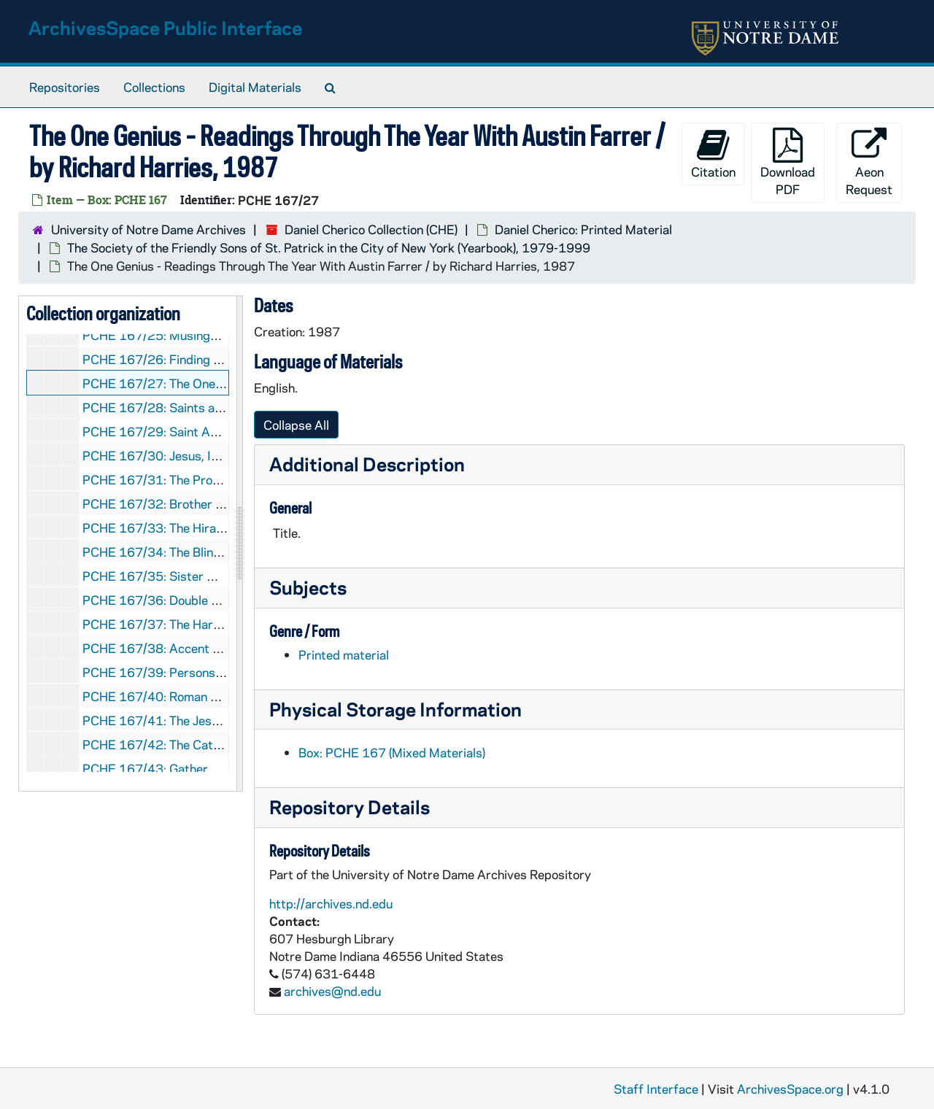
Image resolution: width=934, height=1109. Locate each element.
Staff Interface (656, 1089)
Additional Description (367, 464)
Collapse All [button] (296, 425)
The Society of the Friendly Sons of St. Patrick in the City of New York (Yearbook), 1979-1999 (328, 247)
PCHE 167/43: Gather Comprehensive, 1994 (209, 768)
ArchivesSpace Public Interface (165, 27)
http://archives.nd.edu (331, 903)
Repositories (64, 87)
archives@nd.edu (332, 991)
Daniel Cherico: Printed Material (583, 229)
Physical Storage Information (395, 709)
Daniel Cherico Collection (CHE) (371, 229)
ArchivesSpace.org (790, 1089)
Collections (154, 87)
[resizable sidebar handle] (239, 543)
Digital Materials (255, 87)
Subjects (308, 587)
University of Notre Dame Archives (148, 229)
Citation (713, 153)
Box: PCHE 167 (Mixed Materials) (391, 752)
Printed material (343, 654)
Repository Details (349, 807)
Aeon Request (869, 162)
